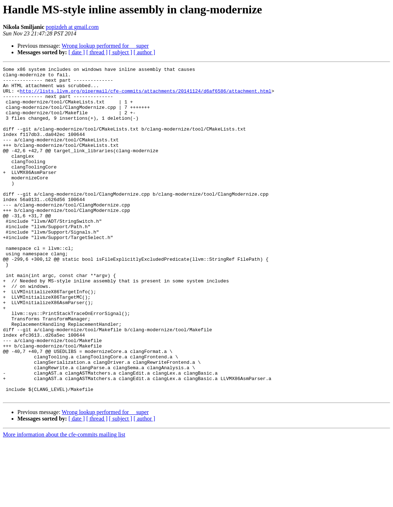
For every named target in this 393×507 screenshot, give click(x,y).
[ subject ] (120, 52)
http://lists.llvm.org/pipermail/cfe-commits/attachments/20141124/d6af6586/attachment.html (145, 96)
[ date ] (76, 52)
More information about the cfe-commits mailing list (64, 501)
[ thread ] (97, 52)
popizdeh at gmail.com (72, 27)
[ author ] (144, 52)
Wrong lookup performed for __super (105, 46)
